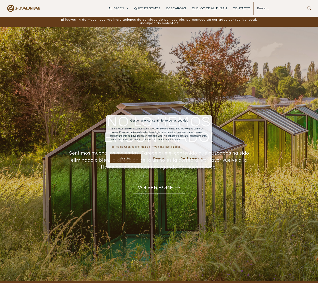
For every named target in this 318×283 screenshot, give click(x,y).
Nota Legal (173, 146)
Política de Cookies (122, 146)
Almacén (118, 8)
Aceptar (125, 158)
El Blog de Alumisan (209, 8)
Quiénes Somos (147, 8)
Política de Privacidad (150, 146)
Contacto (241, 8)
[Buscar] (309, 8)
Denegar (159, 158)
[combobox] (278, 8)
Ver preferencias (192, 158)
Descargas (176, 8)
